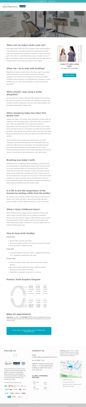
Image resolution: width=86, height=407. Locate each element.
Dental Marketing (55, 406)
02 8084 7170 (42, 1)
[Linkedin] (16, 355)
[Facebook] (14, 355)
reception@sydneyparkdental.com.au (44, 357)
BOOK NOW (51, 1)
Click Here (10, 317)
